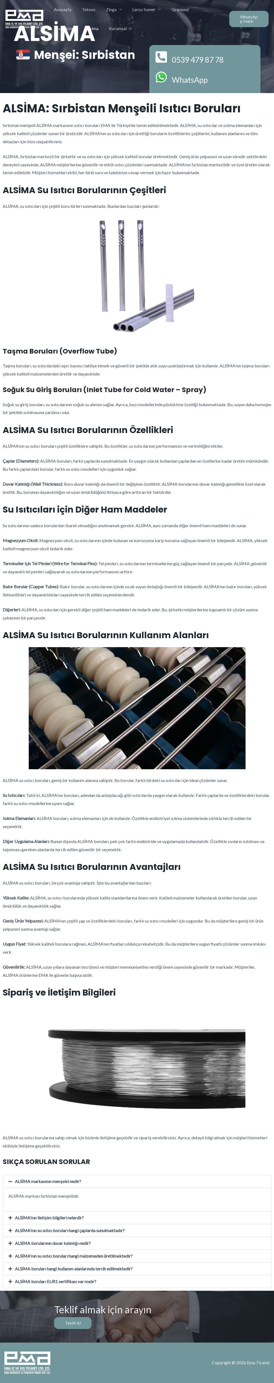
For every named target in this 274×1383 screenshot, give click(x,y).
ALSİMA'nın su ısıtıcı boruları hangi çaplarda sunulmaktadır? (70, 1230)
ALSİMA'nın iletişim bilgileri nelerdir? (49, 1217)
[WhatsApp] (161, 77)
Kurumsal (83, 28)
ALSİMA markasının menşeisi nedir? (48, 1181)
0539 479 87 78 (205, 59)
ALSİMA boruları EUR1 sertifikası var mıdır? (56, 1281)
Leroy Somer (137, 9)
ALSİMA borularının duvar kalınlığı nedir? (53, 1243)
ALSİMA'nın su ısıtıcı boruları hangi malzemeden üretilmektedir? (74, 1255)
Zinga (106, 9)
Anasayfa (61, 9)
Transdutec (199, 9)
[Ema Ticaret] (24, 18)
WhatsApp (193, 79)
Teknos (86, 9)
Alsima (59, 28)
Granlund (171, 9)
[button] (137, 1181)
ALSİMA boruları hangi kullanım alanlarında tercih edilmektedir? (74, 1268)
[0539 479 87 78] (161, 57)
